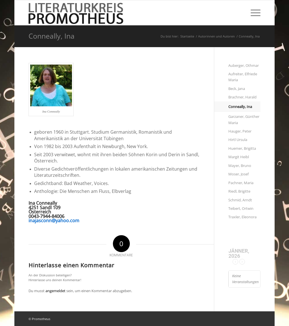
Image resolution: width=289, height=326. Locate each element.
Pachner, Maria (240, 182)
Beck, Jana (236, 88)
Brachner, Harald (242, 97)
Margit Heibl (238, 156)
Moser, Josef (238, 174)
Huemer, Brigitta (242, 148)
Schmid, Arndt (240, 199)
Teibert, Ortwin (240, 208)
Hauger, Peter (239, 131)
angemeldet (55, 290)
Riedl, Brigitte (239, 191)
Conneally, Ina (52, 36)
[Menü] (253, 12)
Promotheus (41, 319)
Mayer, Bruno (239, 165)
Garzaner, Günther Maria (243, 119)
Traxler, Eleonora (242, 216)
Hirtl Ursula (237, 139)
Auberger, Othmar (243, 65)
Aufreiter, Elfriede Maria (242, 76)
